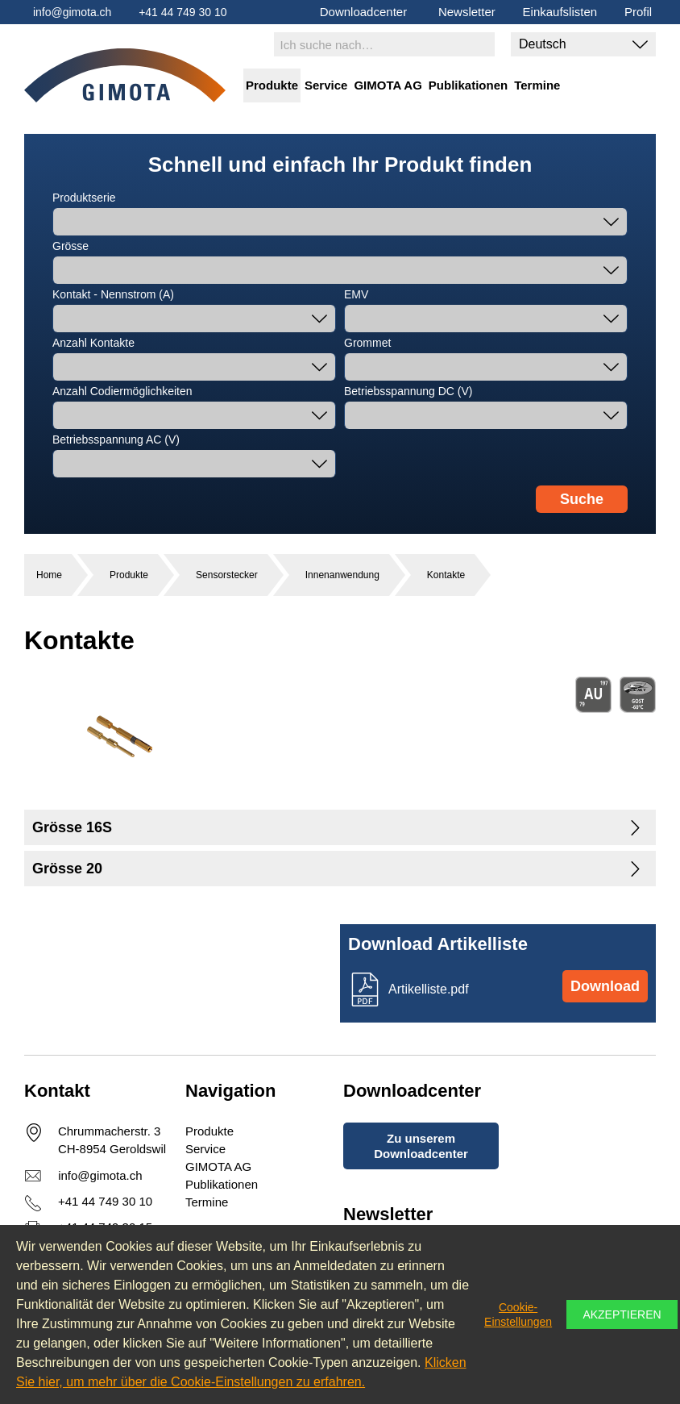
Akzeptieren (622, 1314)
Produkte (272, 85)
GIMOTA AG (387, 85)
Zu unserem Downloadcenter (421, 1145)
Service (326, 85)
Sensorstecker (227, 575)
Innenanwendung (342, 575)
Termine (537, 85)
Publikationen (468, 85)
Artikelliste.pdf (428, 989)
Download (605, 986)
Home (49, 575)
